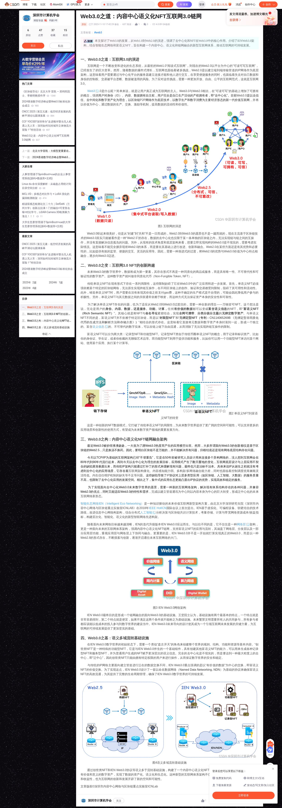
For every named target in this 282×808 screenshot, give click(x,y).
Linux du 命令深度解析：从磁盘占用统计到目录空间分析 (46, 185)
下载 (34, 4)
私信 (60, 45)
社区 (43, 4)
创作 (268, 4)
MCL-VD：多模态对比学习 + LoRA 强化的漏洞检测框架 (46, 195)
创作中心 (250, 4)
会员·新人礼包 (221, 4)
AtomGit (55, 4)
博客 (25, 4)
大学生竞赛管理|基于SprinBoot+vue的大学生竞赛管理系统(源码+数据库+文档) (46, 224)
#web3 (98, 32)
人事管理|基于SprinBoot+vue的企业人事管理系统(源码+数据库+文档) (46, 176)
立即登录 (174, 35)
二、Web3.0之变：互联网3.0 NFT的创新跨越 (48, 314)
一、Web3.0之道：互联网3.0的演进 (42, 307)
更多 (89, 4)
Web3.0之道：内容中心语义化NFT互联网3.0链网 (45, 137)
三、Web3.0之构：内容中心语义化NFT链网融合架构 (48, 320)
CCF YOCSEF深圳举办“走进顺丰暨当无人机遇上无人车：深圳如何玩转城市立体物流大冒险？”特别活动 (46, 125)
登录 (201, 4)
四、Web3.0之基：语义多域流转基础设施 (46, 327)
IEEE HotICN (157, 508)
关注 (118, 800)
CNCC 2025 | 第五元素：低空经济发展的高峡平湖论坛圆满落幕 (46, 113)
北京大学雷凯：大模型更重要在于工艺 (51, 151)
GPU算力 (74, 3)
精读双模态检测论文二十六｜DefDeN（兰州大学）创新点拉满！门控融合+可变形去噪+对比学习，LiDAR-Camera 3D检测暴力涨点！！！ (46, 210)
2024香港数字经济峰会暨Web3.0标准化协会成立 (46, 103)
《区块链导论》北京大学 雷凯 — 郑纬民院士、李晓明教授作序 (46, 93)
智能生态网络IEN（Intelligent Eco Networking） (112, 503)
